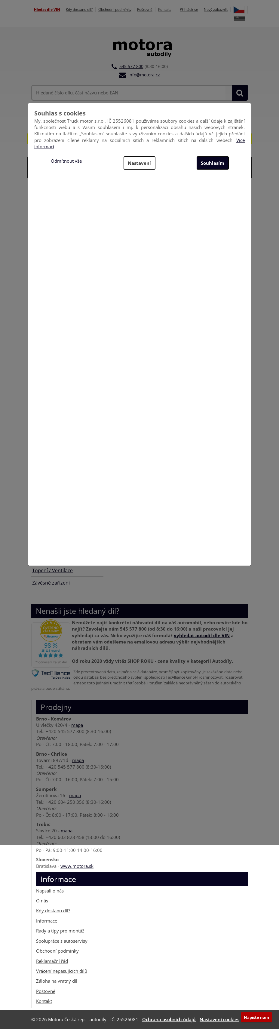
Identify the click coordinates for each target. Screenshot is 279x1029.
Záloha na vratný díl (56, 981)
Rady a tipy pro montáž (60, 931)
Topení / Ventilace (52, 570)
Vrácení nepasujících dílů (61, 971)
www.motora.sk (77, 866)
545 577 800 (131, 66)
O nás (42, 901)
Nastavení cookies (219, 1019)
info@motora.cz (144, 75)
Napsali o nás (50, 890)
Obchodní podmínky (114, 9)
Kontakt (164, 9)
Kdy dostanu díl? (79, 9)
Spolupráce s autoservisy (61, 941)
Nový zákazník (216, 9)
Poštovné (144, 9)
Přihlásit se (189, 9)
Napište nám (256, 1017)
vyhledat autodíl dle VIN (202, 635)
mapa (77, 725)
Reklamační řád (52, 961)
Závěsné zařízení (51, 582)
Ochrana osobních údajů (169, 1019)
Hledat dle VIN (47, 9)
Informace (46, 921)
